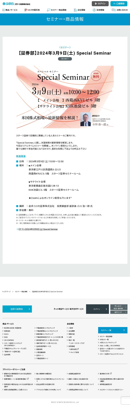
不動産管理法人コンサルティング (47, 331)
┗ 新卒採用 (73, 349)
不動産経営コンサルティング (45, 328)
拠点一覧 (72, 340)
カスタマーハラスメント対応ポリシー (112, 390)
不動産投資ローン (42, 358)
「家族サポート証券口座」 (12, 352)
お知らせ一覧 (104, 339)
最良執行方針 (105, 374)
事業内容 (72, 334)
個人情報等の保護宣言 (44, 374)
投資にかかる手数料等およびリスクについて (50, 380)
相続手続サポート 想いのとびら (46, 343)
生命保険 (7, 355)
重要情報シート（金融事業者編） (15, 379)
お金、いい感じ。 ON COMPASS (110, 346)
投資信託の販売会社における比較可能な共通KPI (18, 386)
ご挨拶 (71, 328)
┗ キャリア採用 (74, 352)
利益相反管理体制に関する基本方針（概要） (112, 380)
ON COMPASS (9, 340)
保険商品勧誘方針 (106, 384)
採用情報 (72, 346)
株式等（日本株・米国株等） (13, 328)
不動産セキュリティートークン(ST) (15, 349)
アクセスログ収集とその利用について (48, 390)
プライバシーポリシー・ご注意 (14, 369)
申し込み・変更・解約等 (118, 307)
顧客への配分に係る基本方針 (78, 379)
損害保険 (39, 349)
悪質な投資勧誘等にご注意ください (16, 390)
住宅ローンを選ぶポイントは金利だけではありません (112, 350)
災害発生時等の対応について (78, 390)
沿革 (70, 337)
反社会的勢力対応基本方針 (45, 384)
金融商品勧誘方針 (75, 374)
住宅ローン (40, 355)
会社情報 (70, 324)
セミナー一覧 (106, 330)
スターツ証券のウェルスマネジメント (112, 354)
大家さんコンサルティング (108, 343)
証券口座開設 (17, 309)
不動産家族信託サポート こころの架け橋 (49, 337)
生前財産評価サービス (43, 346)
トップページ (7, 292)
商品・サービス (8, 324)
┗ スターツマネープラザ (77, 343)
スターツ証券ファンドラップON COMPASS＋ (13, 344)
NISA (5, 337)
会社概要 (72, 331)
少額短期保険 (40, 352)
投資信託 (7, 331)
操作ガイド (118, 312)
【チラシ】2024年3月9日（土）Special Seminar (38, 229)
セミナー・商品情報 (21, 292)
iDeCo (6, 334)
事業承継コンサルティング (44, 334)
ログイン (97, 309)
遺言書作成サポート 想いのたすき (47, 340)
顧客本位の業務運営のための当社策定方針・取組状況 (17, 375)
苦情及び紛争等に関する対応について (81, 384)
